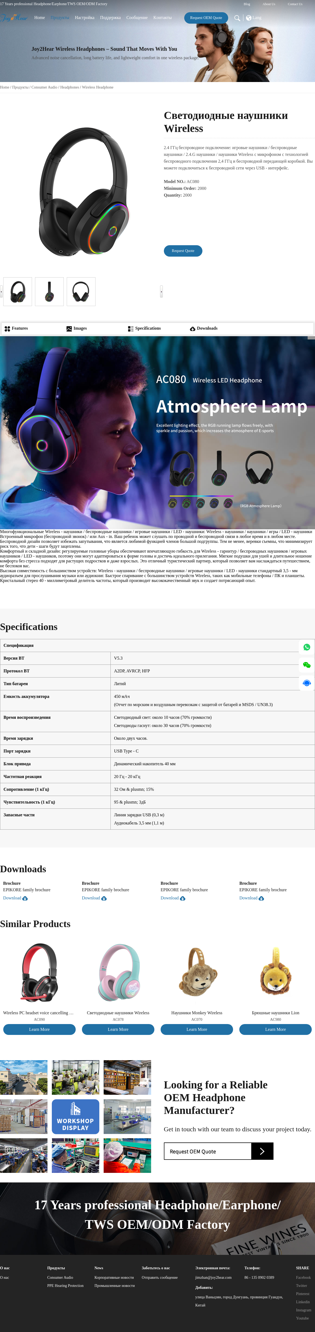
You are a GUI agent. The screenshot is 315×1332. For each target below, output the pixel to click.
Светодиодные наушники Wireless (118, 1012)
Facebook (303, 1278)
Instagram (303, 1310)
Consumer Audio (44, 87)
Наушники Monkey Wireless (196, 1012)
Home (39, 17)
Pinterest (302, 1294)
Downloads (204, 328)
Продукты (60, 17)
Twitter (301, 1286)
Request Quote (183, 251)
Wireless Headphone (97, 87)
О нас (4, 1278)
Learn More (39, 1029)
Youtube (302, 1318)
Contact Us (295, 4)
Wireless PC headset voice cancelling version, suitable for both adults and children (39, 1012)
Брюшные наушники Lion (275, 1012)
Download (15, 898)
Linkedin (303, 1302)
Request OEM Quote (206, 18)
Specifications (144, 328)
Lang (254, 18)
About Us (269, 4)
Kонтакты (162, 17)
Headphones (69, 87)
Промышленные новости (114, 1286)
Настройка (84, 17)
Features (16, 328)
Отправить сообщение (160, 1278)
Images (76, 328)
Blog (247, 4)
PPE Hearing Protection (65, 1286)
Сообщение (137, 17)
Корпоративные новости (114, 1278)
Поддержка (110, 17)
